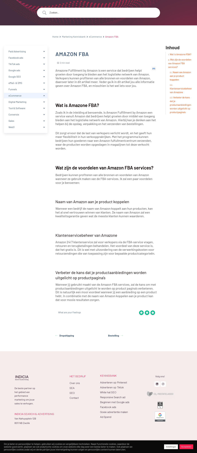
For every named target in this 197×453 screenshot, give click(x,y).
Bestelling (115, 335)
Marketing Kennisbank (73, 36)
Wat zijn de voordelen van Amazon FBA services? (179, 63)
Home (55, 36)
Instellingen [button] (171, 446)
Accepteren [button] (186, 446)
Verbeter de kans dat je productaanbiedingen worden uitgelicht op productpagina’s (180, 105)
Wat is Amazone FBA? (180, 54)
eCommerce (95, 36)
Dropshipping (64, 335)
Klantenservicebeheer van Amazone (181, 90)
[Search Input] (102, 13)
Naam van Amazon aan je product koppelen (180, 76)
